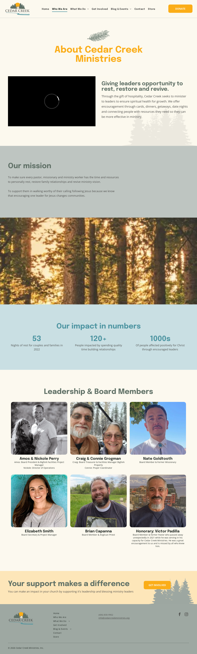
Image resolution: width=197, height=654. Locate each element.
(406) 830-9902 (105, 614)
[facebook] (179, 615)
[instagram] (186, 615)
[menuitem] (45, 9)
